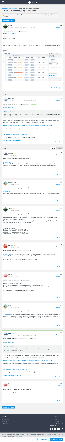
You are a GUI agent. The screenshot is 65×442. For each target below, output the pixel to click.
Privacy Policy (5, 423)
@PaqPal (6, 314)
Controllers (14, 8)
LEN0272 (10, 305)
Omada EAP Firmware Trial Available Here (16, 134)
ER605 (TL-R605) (12, 33)
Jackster (10, 245)
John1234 (11, 153)
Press (57, 416)
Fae (13, 98)
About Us (4, 416)
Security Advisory (59, 423)
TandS (10, 208)
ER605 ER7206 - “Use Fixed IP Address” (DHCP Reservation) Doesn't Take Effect (30, 125)
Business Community (6, 8)
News (56, 419)
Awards (57, 421)
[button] (59, 88)
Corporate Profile (5, 419)
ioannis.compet (12, 182)
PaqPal (10, 274)
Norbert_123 (11, 25)
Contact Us (4, 421)
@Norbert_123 (10, 107)
